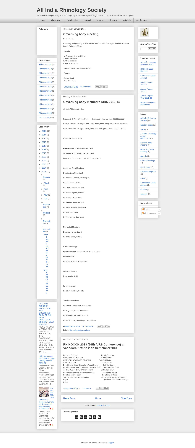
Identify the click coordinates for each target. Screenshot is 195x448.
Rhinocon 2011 (45, 73)
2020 (44, 157)
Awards (143, 156)
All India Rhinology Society (72, 10)
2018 (44, 149)
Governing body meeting (80, 34)
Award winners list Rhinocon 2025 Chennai (46, 251)
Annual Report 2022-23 (146, 90)
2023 (44, 164)
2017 (44, 146)
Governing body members (79, 330)
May (46, 195)
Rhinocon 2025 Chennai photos (46, 281)
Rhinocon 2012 (45, 78)
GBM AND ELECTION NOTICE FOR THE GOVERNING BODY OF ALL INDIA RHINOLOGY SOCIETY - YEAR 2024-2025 (46, 314)
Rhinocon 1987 (45, 64)
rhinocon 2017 (45, 117)
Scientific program (148, 172)
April (46, 189)
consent (143, 194)
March (46, 183)
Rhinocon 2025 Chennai (146, 70)
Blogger (111, 443)
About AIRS (56, 20)
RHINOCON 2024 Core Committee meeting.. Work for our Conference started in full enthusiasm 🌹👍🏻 (46, 398)
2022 (44, 161)
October (46, 213)
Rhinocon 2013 (45, 82)
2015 (44, 138)
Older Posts (126, 398)
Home (42, 20)
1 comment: (87, 388)
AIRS (142, 129)
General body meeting (146, 144)
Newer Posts (69, 398)
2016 (44, 142)
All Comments (149, 213)
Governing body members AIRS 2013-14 (91, 102)
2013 (44, 131)
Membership (72, 20)
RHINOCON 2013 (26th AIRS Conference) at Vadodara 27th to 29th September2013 (93, 346)
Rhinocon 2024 (45, 109)
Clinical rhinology (147, 161)
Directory (113, 20)
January (46, 177)
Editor (142, 178)
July (46, 199)
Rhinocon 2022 (45, 100)
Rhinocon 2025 (45, 113)
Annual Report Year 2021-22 (146, 97)
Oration (143, 189)
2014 (44, 135)
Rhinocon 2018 (45, 86)
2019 (44, 153)
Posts (145, 209)
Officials (127, 20)
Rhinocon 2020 (45, 95)
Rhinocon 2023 (45, 104)
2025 (44, 172)
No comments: (86, 87)
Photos (100, 20)
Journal (87, 20)
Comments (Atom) (103, 405)
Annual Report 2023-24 (146, 83)
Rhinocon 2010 (45, 69)
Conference (141, 20)
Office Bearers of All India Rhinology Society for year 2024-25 (47, 359)
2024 (44, 168)
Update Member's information (147, 103)
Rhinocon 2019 (45, 91)
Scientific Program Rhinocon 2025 (148, 63)
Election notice (146, 125)
